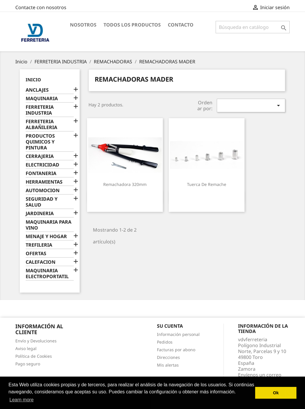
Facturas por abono (176, 349)
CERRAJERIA (40, 156)
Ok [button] (276, 392)
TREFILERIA (39, 245)
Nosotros (83, 25)
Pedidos (165, 342)
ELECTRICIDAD (42, 165)
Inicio (33, 80)
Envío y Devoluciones (36, 341)
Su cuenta (170, 326)
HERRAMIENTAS (44, 182)
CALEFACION (40, 262)
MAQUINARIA (42, 98)
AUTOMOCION (43, 190)
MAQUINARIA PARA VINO (48, 225)
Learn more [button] (21, 399)
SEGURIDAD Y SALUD (42, 202)
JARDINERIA (40, 213)
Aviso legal (26, 348)
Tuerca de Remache (206, 184)
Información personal (178, 334)
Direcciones (168, 357)
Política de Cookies (33, 356)
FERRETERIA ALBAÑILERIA (41, 124)
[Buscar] (253, 27)
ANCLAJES (37, 90)
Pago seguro (27, 364)
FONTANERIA (41, 173)
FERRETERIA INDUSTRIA (40, 110)
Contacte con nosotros (40, 7)
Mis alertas (168, 365)
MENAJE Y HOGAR (46, 236)
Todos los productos (132, 25)
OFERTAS (36, 253)
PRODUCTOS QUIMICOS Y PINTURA (40, 142)
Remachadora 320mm (125, 184)
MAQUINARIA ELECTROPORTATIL (47, 274)
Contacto (181, 25)
